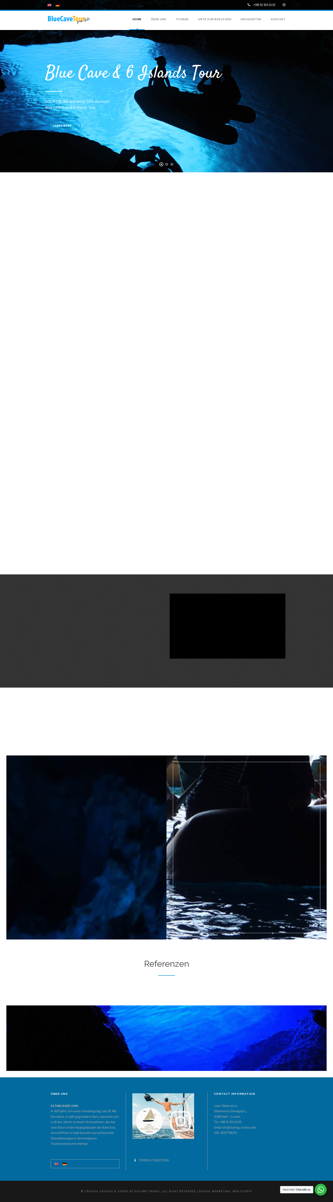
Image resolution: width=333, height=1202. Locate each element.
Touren (182, 19)
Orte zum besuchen (214, 19)
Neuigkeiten (251, 19)
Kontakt (278, 19)
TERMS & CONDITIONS (153, 1160)
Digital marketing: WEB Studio (225, 1191)
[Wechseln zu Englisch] (56, 1163)
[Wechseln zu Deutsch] (65, 1163)
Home (137, 19)
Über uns (158, 19)
